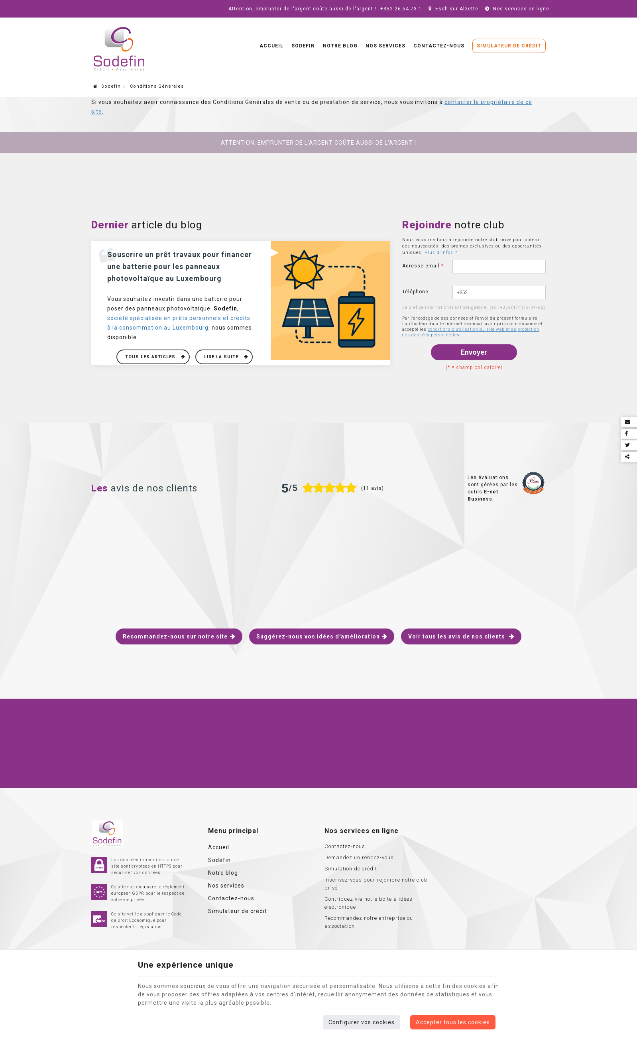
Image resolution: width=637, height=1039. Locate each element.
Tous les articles (151, 356)
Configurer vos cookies (361, 1022)
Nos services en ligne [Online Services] (516, 9)
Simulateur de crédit (509, 46)
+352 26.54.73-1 (401, 9)
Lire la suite (222, 356)
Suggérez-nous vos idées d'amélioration (318, 636)
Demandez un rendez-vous (359, 857)
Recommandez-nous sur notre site (175, 636)
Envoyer (474, 352)
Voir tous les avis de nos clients (457, 636)
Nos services (385, 46)
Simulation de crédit (350, 869)
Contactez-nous (438, 46)
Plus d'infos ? (441, 252)
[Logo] (119, 49)
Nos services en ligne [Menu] (361, 831)
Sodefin (303, 46)
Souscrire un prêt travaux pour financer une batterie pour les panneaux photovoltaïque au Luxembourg (179, 266)
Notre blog (340, 46)
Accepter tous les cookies (453, 1022)
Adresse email (423, 266)
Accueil (271, 46)
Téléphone (415, 292)
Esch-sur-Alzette (452, 9)
